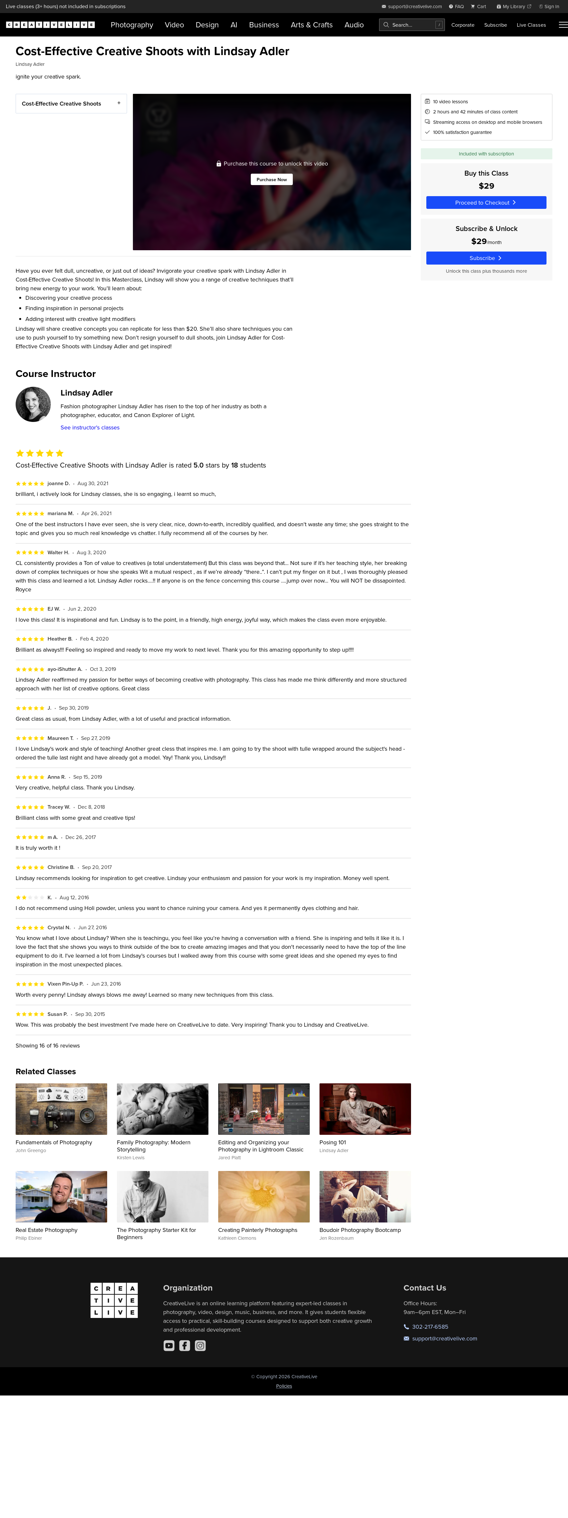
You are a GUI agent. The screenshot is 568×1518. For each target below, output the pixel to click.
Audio (354, 24)
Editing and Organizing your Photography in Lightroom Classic (261, 1145)
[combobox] (412, 25)
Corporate (463, 24)
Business (264, 24)
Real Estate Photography (47, 1230)
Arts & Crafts (312, 24)
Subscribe (495, 24)
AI (234, 24)
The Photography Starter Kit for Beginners (156, 1233)
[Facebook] (185, 1346)
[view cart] (480, 6)
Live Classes (531, 24)
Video (174, 24)
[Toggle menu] (563, 25)
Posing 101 (333, 1142)
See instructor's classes (90, 427)
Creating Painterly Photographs (257, 1230)
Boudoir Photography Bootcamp (360, 1230)
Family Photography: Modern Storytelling (154, 1145)
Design (207, 24)
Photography (132, 24)
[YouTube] (169, 1346)
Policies (284, 1385)
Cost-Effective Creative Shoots (61, 103)
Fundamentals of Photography (54, 1142)
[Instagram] (200, 1346)
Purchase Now (272, 179)
